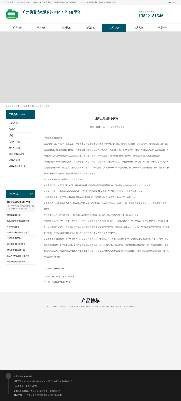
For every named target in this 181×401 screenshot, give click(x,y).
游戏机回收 (14, 147)
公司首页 (17, 27)
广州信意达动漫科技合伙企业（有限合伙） (31, 391)
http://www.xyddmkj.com (54, 269)
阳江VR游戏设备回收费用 (63, 276)
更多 (32, 194)
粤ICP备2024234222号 (41, 381)
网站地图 (58, 395)
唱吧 (11, 135)
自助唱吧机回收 (16, 154)
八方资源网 (30, 395)
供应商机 (41, 27)
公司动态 (114, 27)
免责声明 (39, 395)
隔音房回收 (14, 160)
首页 (18, 106)
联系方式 (162, 27)
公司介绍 (90, 27)
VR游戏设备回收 (17, 166)
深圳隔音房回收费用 (61, 282)
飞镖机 (12, 129)
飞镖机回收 (14, 141)
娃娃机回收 (14, 123)
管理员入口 (48, 395)
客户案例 (138, 27)
